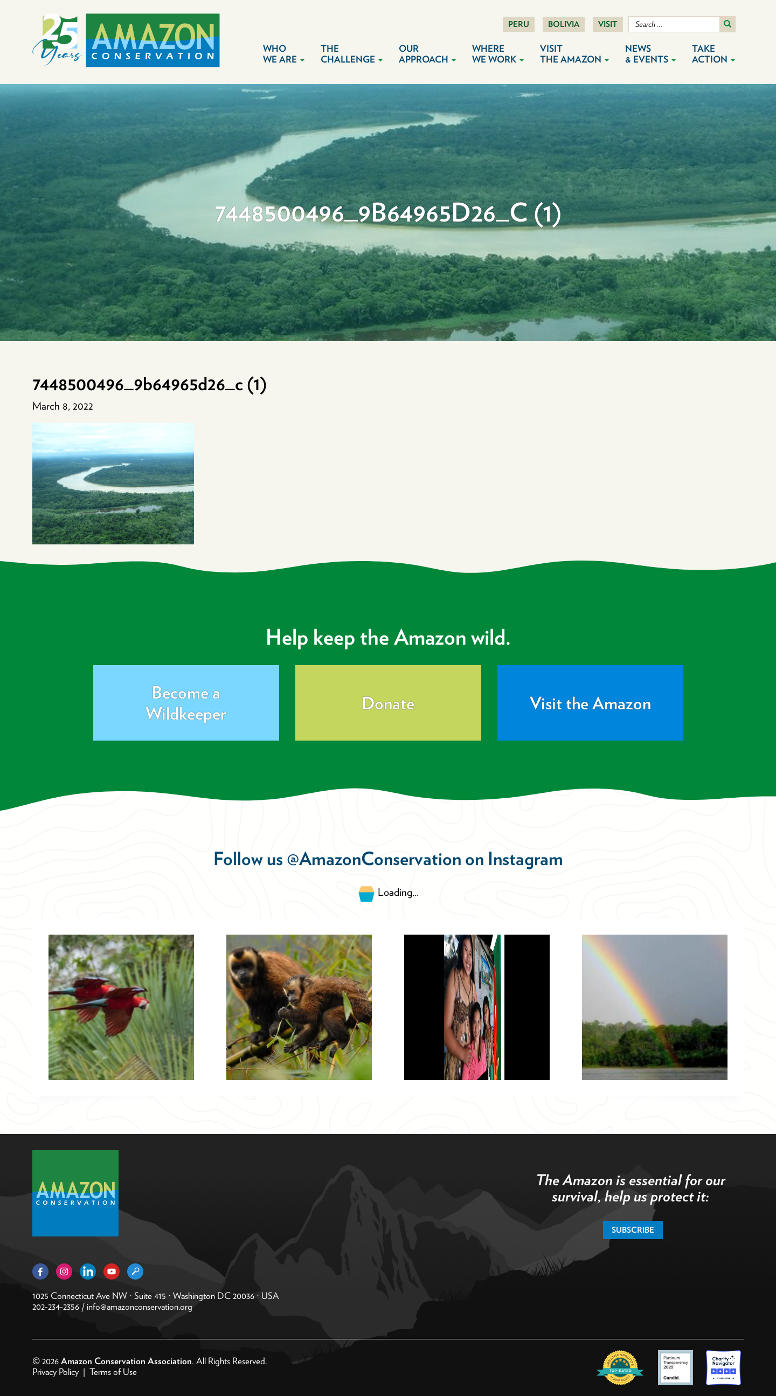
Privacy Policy (55, 1371)
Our (427, 54)
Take (713, 54)
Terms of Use (113, 1371)
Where (498, 54)
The (352, 54)
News (650, 54)
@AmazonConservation (374, 858)
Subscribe (633, 1230)
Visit (608, 24)
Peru (518, 24)
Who (283, 54)
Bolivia (563, 24)
